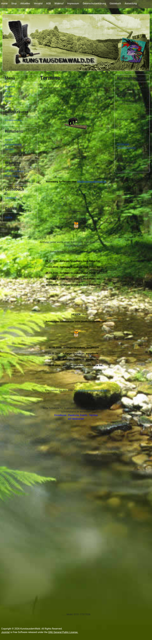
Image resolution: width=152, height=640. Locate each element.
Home (4, 3)
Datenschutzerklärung (94, 3)
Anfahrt (9, 139)
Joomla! (5, 632)
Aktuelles (25, 3)
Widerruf (59, 3)
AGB (48, 3)
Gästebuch (115, 3)
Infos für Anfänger (14, 171)
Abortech (10, 96)
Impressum (73, 3)
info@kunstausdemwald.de (91, 181)
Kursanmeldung (13, 120)
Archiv (8, 100)
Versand (38, 3)
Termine (9, 149)
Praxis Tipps (11, 175)
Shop (14, 3)
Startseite (10, 86)
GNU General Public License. (63, 632)
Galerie (8, 217)
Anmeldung (131, 3)
